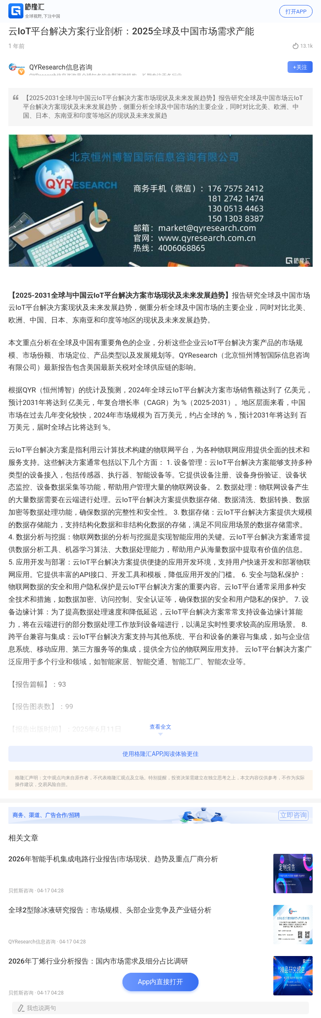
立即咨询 (293, 815)
